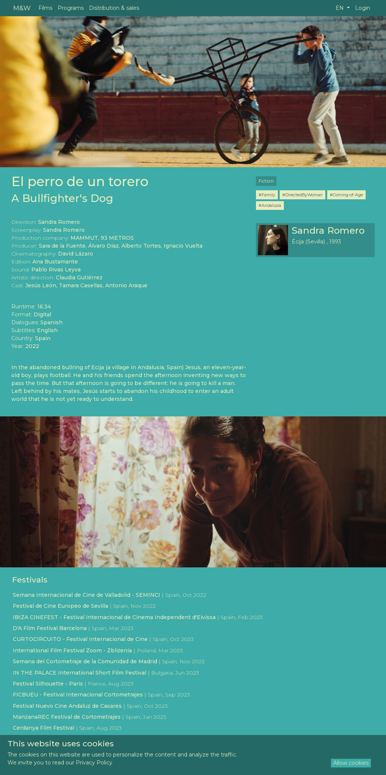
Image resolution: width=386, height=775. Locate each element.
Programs (71, 8)
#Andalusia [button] (270, 205)
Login (362, 8)
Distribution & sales (114, 8)
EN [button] (340, 8)
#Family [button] (267, 194)
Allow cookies (351, 763)
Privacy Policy (94, 762)
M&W (22, 8)
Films (45, 8)
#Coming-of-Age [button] (346, 194)
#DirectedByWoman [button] (302, 194)
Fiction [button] (266, 181)
